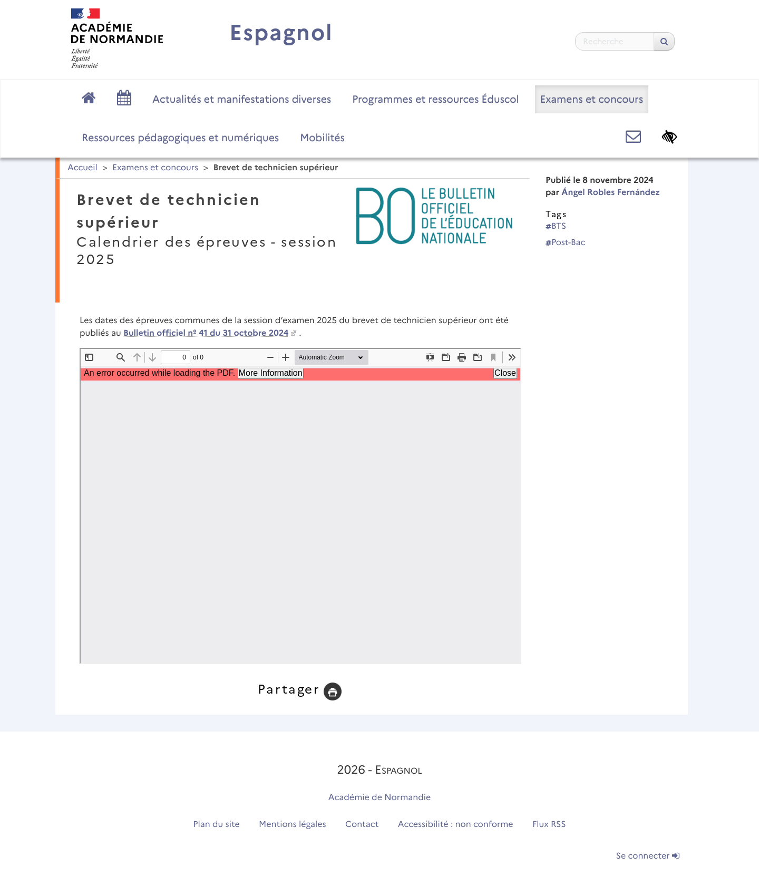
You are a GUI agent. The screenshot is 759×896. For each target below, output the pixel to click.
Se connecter (647, 856)
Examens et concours (592, 99)
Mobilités (322, 137)
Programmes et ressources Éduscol (435, 99)
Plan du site (216, 825)
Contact (362, 825)
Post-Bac (566, 243)
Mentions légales (292, 825)
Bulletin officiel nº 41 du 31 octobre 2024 (205, 333)
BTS (556, 226)
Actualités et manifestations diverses (241, 99)
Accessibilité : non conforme (455, 825)
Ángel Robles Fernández (610, 193)
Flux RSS (549, 825)
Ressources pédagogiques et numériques (180, 137)
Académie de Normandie (379, 798)
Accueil (82, 168)
